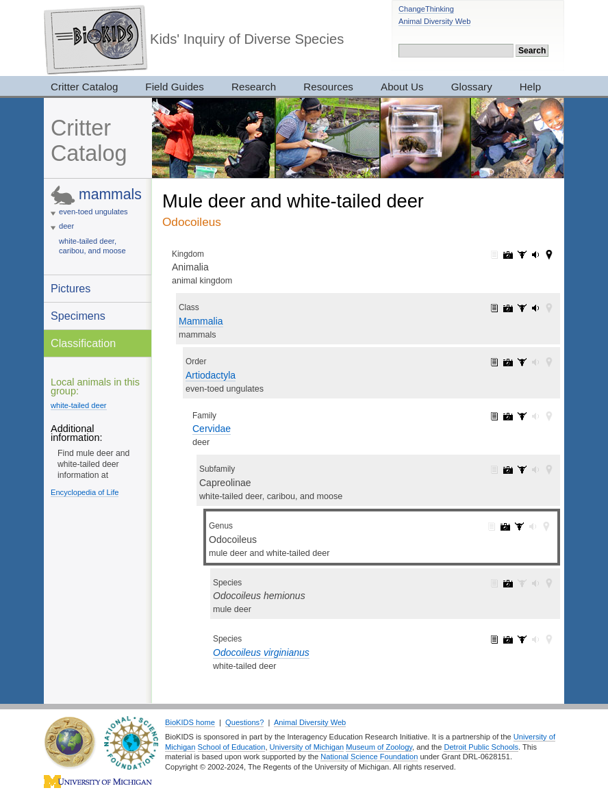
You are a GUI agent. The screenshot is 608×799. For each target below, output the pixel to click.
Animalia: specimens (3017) (521, 254)
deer (66, 226)
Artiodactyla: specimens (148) (521, 362)
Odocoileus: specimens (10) (519, 526)
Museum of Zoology (379, 747)
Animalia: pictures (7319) (508, 254)
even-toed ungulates (93, 211)
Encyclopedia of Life (84, 492)
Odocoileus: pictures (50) (505, 526)
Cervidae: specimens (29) (521, 416)
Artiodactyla (211, 375)
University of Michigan (307, 747)
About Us (402, 86)
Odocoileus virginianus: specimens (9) (521, 639)
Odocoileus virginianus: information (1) (494, 639)
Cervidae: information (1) (494, 416)
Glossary (471, 86)
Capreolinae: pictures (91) (508, 469)
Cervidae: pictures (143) (508, 416)
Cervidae (211, 428)
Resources (328, 86)
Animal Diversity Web (434, 21)
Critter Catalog (84, 86)
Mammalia (201, 321)
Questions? (244, 722)
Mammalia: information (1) (494, 308)
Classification (83, 343)
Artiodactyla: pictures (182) (508, 362)
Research (253, 86)
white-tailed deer (79, 405)
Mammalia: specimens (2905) (521, 308)
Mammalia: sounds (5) (535, 308)
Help (530, 86)
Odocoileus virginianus (261, 652)
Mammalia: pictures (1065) (508, 308)
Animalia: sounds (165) (535, 254)
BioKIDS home (190, 722)
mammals (110, 194)
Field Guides (174, 86)
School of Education (232, 747)
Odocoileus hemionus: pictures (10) (508, 583)
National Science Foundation (369, 756)
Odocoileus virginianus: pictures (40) (508, 639)
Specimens (78, 315)
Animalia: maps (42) (549, 254)
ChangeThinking (426, 9)
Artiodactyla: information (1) (494, 362)
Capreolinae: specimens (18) (521, 469)
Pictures (70, 288)
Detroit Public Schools (481, 747)
